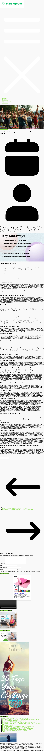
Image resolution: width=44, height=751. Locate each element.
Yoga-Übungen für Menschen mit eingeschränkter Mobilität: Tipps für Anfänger (17, 729)
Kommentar (2, 564)
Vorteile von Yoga (5, 99)
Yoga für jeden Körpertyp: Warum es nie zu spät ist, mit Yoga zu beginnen (16, 730)
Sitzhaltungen (5, 103)
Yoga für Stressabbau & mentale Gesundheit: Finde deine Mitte (23, 508)
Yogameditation (5, 102)
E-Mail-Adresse (3, 568)
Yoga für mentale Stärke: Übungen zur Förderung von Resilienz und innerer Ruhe (18, 727)
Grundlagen (4, 98)
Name (1, 566)
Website (1, 570)
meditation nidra (5, 732)
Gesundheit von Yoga (6, 101)
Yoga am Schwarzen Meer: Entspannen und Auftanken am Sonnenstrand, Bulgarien (18, 723)
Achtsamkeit (23, 267)
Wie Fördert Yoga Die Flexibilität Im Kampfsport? (11, 722)
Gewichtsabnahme (6, 100)
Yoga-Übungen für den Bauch (8, 726)
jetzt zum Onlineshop (18, 600)
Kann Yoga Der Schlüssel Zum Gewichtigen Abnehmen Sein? (14, 721)
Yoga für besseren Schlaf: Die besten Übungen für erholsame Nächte (15, 728)
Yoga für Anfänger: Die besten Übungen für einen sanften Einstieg (15, 719)
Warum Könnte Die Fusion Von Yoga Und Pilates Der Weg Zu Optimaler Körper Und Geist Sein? (21, 720)
